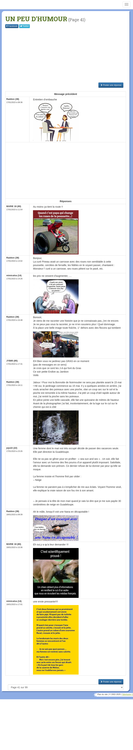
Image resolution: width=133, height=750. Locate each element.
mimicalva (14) (14, 275)
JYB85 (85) (12, 361)
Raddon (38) (12, 99)
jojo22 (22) (11, 448)
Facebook (11, 26)
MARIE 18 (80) (13, 206)
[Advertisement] (69, 55)
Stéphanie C (127, 694)
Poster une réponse (110, 85)
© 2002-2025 (115, 694)
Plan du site (102, 694)
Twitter (24, 26)
